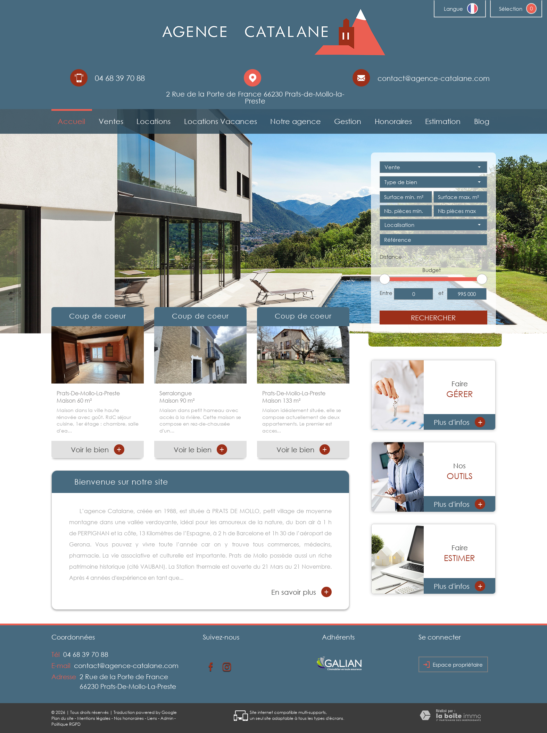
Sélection (510, 9)
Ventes (111, 121)
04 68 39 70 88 (85, 654)
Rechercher (433, 317)
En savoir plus (301, 592)
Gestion (347, 121)
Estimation (443, 121)
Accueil (71, 121)
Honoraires (393, 121)
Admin (166, 718)
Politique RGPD (66, 724)
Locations (153, 121)
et (441, 293)
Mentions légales (93, 718)
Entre (386, 293)
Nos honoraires (129, 718)
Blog (481, 121)
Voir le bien (97, 449)
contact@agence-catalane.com (434, 78)
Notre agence (295, 121)
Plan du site (62, 718)
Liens (152, 718)
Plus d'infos (459, 422)
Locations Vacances (220, 121)
